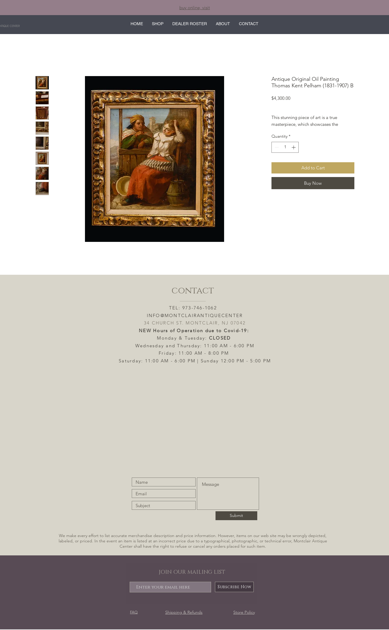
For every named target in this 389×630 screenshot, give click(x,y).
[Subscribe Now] (234, 587)
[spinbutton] (285, 147)
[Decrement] (276, 147)
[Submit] (236, 515)
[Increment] (294, 147)
